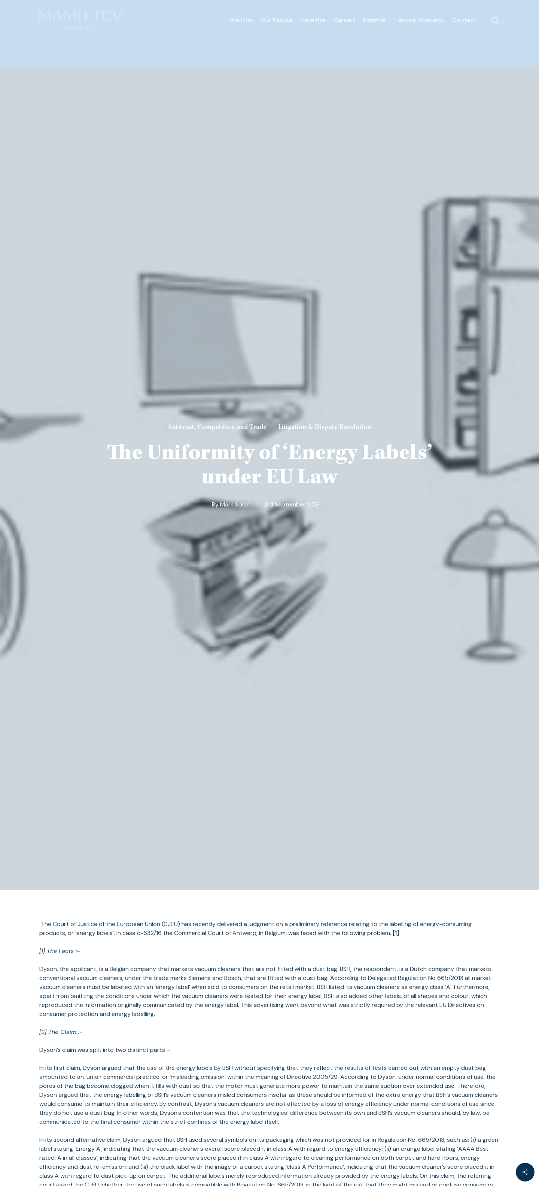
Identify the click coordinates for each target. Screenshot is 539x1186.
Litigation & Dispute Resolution (324, 427)
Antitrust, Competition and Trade (217, 427)
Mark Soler (234, 504)
